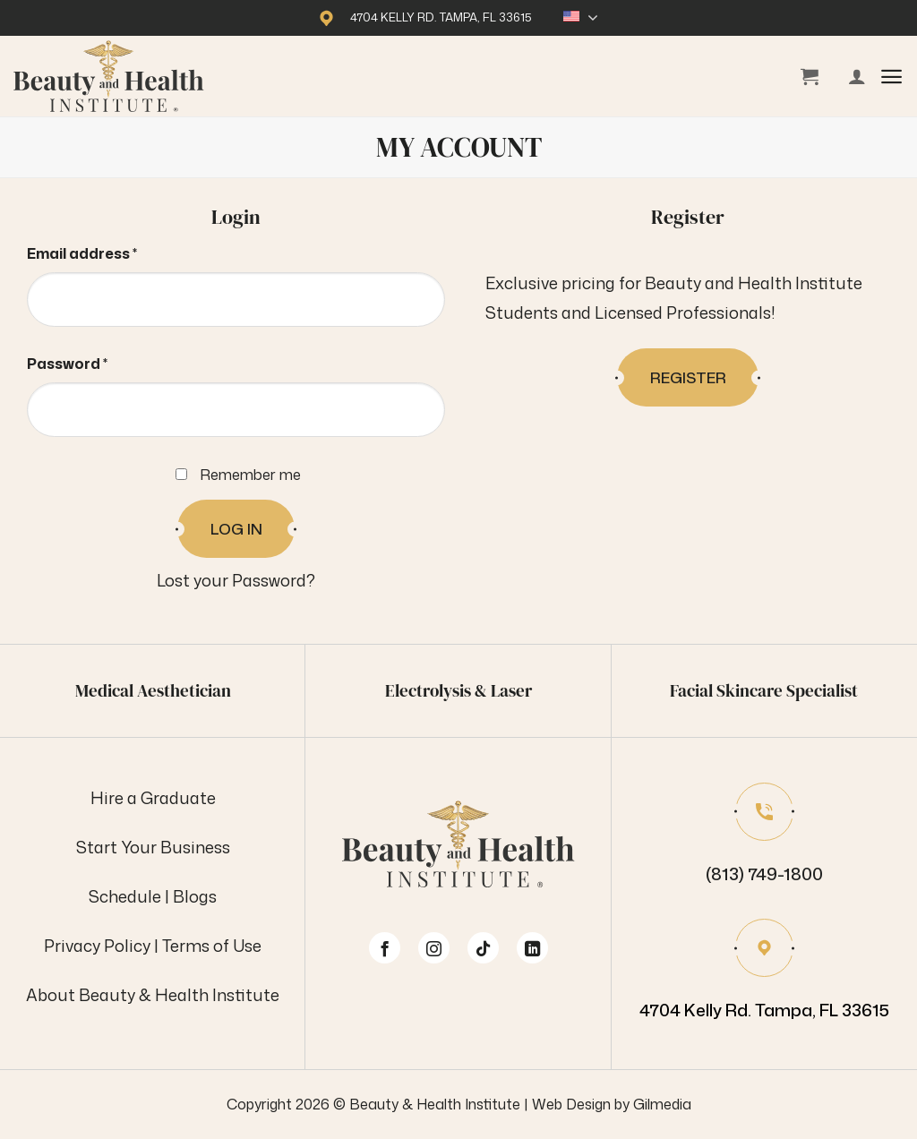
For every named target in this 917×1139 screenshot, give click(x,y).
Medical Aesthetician (153, 690)
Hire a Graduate (153, 797)
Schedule (125, 896)
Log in (236, 528)
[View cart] (809, 76)
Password (100, 361)
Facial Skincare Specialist (764, 690)
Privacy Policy (97, 945)
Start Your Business (153, 847)
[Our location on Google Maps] (764, 972)
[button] (891, 76)
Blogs (195, 896)
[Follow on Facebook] (384, 947)
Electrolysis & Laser (458, 690)
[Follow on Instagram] (434, 947)
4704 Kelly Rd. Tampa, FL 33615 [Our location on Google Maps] (441, 17)
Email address (114, 251)
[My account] (857, 76)
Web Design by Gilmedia (611, 1104)
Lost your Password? (236, 580)
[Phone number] (764, 836)
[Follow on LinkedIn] (532, 947)
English (580, 18)
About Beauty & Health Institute (152, 994)
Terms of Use (211, 945)
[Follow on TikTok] (483, 947)
